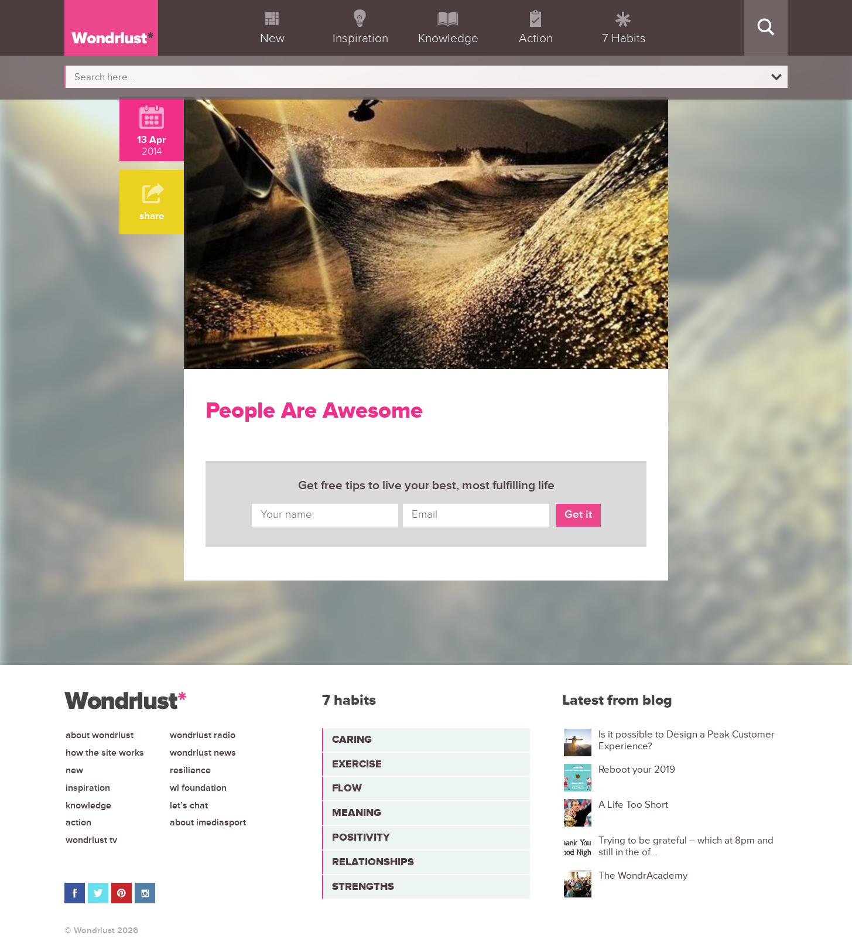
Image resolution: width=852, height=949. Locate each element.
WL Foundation (198, 788)
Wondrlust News (203, 753)
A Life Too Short (633, 805)
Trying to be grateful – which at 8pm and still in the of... (686, 846)
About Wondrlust (100, 735)
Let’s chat (189, 805)
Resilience (190, 770)
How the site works (105, 753)
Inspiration (88, 788)
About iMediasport (208, 822)
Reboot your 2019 (636, 770)
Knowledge (88, 805)
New (74, 770)
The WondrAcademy (642, 876)
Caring (352, 739)
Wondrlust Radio (202, 735)
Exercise (357, 763)
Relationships (373, 861)
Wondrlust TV (91, 840)
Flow (347, 787)
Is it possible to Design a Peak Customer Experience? (686, 740)
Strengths (363, 886)
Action (78, 822)
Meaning (356, 812)
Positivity (361, 837)
